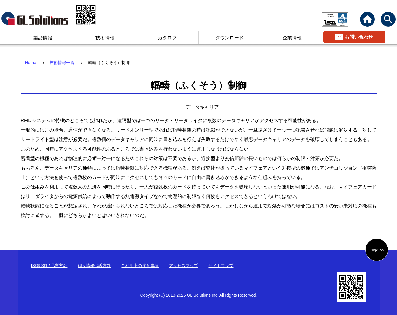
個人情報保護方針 (94, 265)
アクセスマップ (183, 265)
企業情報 (292, 37)
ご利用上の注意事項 (140, 265)
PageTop (377, 250)
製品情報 (42, 37)
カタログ (167, 37)
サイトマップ (220, 265)
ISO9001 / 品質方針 (49, 265)
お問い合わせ (359, 36)
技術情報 (104, 37)
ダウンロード (229, 37)
